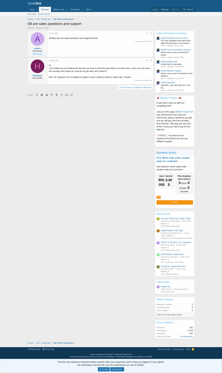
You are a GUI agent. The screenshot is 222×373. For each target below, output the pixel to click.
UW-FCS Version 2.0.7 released (176, 242)
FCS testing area (168, 292)
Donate (175, 202)
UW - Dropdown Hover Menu (172, 262)
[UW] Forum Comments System (176, 49)
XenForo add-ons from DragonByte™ (103, 356)
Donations (75, 9)
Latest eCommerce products (171, 33)
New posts (31, 14)
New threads (163, 213)
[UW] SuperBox (168, 82)
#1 (151, 33)
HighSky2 (37, 75)
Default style (34, 349)
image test (165, 286)
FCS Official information (170, 226)
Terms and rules (164, 349)
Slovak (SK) (49, 349)
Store (32, 9)
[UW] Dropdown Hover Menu (174, 38)
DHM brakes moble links (172, 254)
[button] (37, 9)
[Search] (188, 9)
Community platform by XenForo (111, 354)
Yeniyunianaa (186, 336)
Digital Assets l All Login (172, 230)
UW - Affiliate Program (170, 274)
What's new (58, 9)
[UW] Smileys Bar (169, 61)
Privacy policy (178, 349)
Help (188, 349)
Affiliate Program (183, 111)
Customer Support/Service (173, 266)
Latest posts (162, 282)
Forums (45, 9)
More (88, 9)
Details (149, 356)
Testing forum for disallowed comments (177, 238)
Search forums (44, 14)
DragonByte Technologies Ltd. (135, 356)
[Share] (147, 33)
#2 (151, 61)
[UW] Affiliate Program (171, 71)
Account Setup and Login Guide (176, 218)
